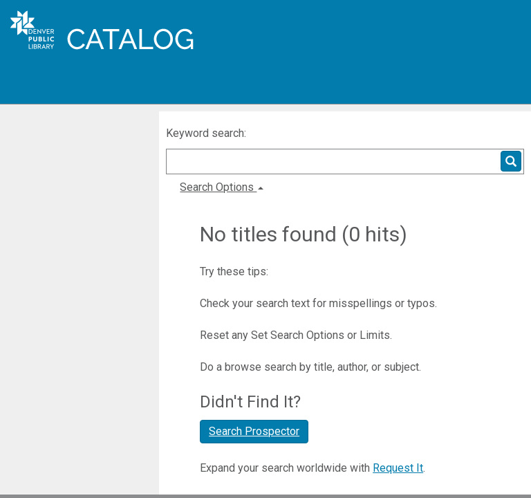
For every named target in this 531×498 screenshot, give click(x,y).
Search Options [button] (221, 187)
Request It (398, 467)
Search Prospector (254, 431)
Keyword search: (207, 133)
